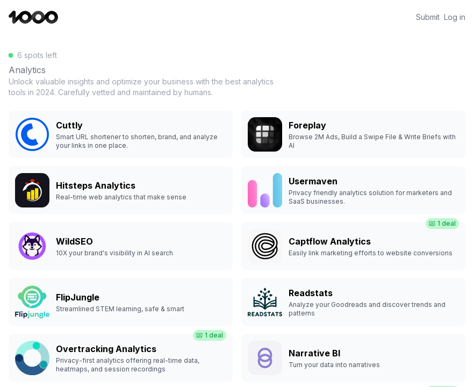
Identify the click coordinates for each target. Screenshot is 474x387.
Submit (428, 17)
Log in (454, 17)
